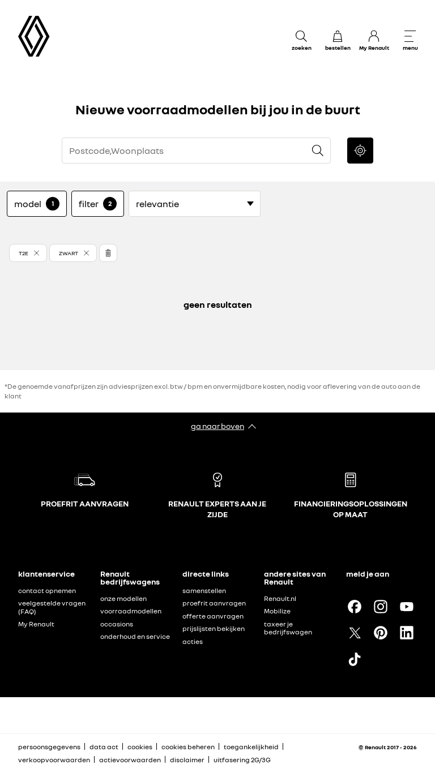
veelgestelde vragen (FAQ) (52, 607)
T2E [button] (23, 253)
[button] (28, 253)
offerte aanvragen (213, 616)
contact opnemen (47, 590)
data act (103, 746)
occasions (116, 624)
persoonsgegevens (49, 746)
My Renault (36, 624)
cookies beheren (188, 747)
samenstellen (204, 590)
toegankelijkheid (251, 746)
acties (192, 641)
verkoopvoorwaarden (54, 759)
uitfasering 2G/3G (242, 759)
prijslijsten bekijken (213, 628)
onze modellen (123, 598)
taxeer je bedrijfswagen (288, 628)
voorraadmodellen (130, 611)
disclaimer (187, 759)
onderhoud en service (135, 636)
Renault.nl (280, 598)
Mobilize (277, 611)
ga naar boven (217, 426)
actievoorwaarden (130, 759)
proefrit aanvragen (214, 603)
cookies (139, 746)
